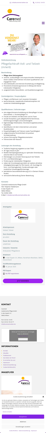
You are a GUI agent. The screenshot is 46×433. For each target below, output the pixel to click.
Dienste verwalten (7, 412)
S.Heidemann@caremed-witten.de (18, 195)
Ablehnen (23, 422)
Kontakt (5, 351)
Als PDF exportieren (11, 274)
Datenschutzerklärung (24, 430)
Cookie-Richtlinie (13, 430)
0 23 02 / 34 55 (40, 2)
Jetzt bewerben (23, 281)
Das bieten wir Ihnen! (9, 358)
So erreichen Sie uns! (9, 360)
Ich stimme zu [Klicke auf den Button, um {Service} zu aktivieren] (23, 339)
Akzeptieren (23, 417)
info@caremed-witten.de (20, 2)
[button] (43, 397)
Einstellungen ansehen (23, 427)
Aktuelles (5, 353)
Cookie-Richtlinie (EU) (9, 367)
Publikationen (7, 355)
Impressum (34, 430)
